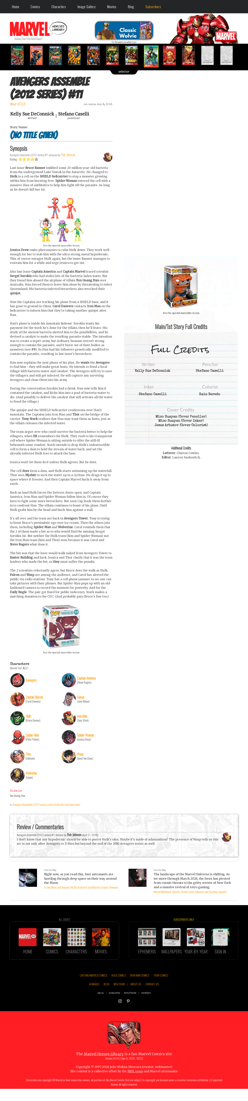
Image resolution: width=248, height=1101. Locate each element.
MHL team (135, 1082)
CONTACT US (152, 995)
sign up (101, 1003)
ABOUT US (135, 995)
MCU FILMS (119, 995)
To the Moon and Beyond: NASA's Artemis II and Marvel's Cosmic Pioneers (81, 887)
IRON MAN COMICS (139, 986)
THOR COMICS (160, 986)
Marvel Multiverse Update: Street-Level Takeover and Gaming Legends (190, 892)
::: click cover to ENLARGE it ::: (181, 257)
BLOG (106, 995)
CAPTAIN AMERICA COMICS (93, 986)
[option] (19, 55)
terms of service (130, 1003)
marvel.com (146, 1003)
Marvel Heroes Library (104, 1064)
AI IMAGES (94, 995)
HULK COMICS (118, 986)
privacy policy (114, 1003)
